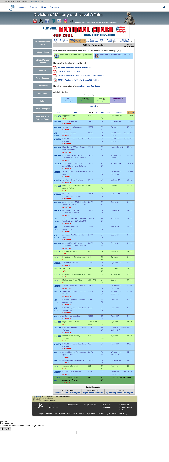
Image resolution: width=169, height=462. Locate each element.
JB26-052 (57, 252)
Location (119, 113)
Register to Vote (90, 405)
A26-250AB (56, 134)
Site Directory (72, 405)
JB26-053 (57, 257)
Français (121, 414)
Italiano (101, 414)
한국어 (81, 414)
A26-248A (57, 122)
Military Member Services (42, 61)
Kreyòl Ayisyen (91, 414)
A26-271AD (56, 301)
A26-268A (57, 263)
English (41, 414)
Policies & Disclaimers (106, 406)
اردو (128, 414)
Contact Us (53, 407)
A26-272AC (56, 309)
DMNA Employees (42, 109)
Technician (64, 41)
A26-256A (57, 156)
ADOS (85, 100)
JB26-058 (57, 336)
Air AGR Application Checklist (68, 72)
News (43, 7)
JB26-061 (57, 269)
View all (94, 106)
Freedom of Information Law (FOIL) (125, 407)
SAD (101, 41)
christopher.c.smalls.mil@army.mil (67, 393)
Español (49, 414)
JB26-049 (57, 116)
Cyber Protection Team (92, 41)
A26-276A (57, 352)
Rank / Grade (105, 113)
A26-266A (57, 243)
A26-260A (57, 194)
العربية (108, 414)
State (56, 41)
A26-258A (57, 172)
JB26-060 (57, 366)
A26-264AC (56, 228)
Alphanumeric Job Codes (89, 86)
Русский (62, 414)
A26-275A (57, 344)
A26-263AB (56, 220)
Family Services (42, 78)
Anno (57, 113)
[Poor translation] (7, 429)
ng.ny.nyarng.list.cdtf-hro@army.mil (119, 393)
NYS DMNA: (38, 397)
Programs (33, 7)
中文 (55, 414)
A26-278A (57, 372)
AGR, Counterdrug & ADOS (77, 41)
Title (75, 113)
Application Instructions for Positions (73, 56)
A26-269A (57, 286)
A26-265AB (56, 236)
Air (69, 100)
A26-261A (57, 202)
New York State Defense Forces (42, 118)
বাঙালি (75, 414)
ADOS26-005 (57, 379)
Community (42, 86)
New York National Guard (42, 43)
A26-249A (57, 127)
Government (54, 7)
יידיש (68, 414)
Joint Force (118, 100)
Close (130, 113)
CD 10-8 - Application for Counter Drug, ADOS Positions (78, 80)
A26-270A (57, 292)
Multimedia (42, 93)
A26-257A (57, 164)
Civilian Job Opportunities (126, 41)
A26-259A (57, 180)
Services (22, 7)
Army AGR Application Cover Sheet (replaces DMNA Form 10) (80, 76)
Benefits (42, 70)
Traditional (111, 41)
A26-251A (57, 139)
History (42, 101)
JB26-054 (57, 275)
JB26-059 (57, 280)
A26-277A (57, 361)
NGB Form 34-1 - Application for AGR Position (74, 67)
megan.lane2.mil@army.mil (93, 393)
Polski (114, 414)
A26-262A (57, 211)
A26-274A (57, 328)
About (51, 405)
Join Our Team (42, 52)
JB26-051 (57, 186)
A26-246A (57, 147)
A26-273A (57, 316)
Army (102, 100)
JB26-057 (57, 322)
